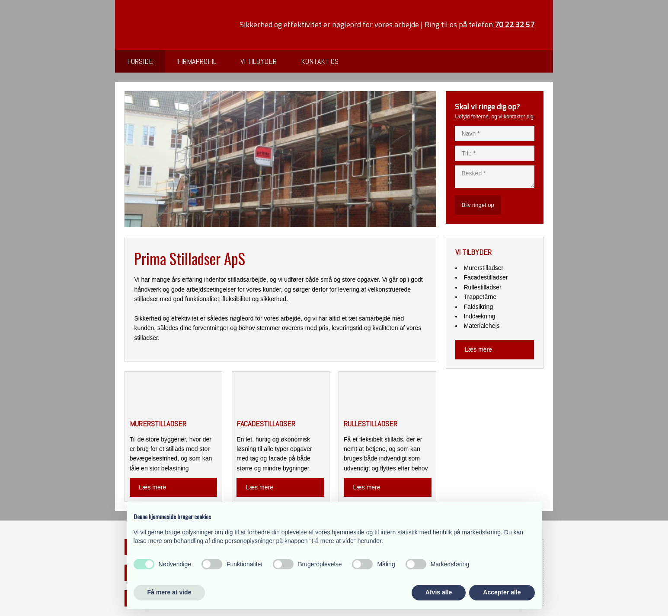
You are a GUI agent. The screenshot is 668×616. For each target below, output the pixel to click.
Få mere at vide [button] (169, 592)
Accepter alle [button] (502, 592)
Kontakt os (320, 61)
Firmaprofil (196, 61)
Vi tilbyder (258, 61)
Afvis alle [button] (438, 592)
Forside (140, 61)
